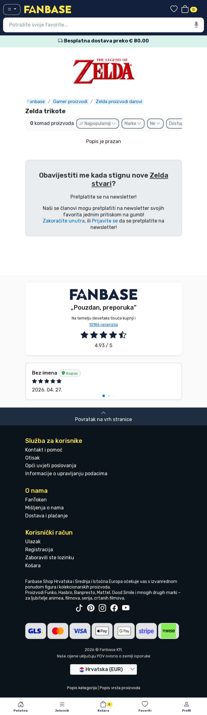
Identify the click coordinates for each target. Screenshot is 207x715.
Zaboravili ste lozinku (49, 557)
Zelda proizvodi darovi (119, 101)
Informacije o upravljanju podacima (66, 473)
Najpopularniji (97, 123)
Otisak (32, 458)
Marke (133, 123)
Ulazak (33, 541)
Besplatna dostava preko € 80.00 (103, 41)
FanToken (36, 500)
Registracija (39, 549)
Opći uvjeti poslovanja (50, 465)
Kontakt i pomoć (43, 450)
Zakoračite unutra (64, 221)
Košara (33, 565)
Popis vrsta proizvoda (120, 687)
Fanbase (36, 101)
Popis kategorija (82, 687)
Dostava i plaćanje (46, 516)
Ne (155, 123)
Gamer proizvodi (70, 101)
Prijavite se (105, 221)
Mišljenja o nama (44, 508)
